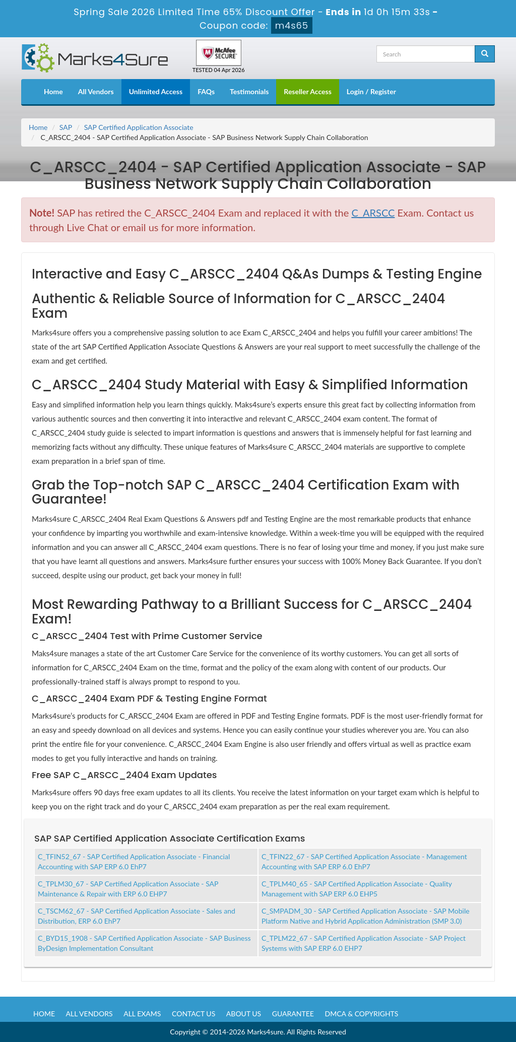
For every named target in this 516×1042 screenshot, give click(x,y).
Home (53, 91)
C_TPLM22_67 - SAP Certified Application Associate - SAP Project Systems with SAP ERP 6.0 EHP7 (364, 943)
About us (243, 1013)
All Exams (142, 1013)
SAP (65, 127)
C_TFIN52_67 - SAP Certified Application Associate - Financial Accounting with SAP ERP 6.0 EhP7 (134, 861)
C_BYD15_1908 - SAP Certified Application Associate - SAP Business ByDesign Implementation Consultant (144, 943)
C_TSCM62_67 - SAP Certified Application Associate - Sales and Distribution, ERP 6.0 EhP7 (136, 916)
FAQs (206, 91)
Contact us (193, 1013)
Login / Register (371, 91)
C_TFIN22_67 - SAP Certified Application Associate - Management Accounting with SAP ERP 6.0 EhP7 (364, 861)
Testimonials (249, 91)
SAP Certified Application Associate (139, 127)
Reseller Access (308, 91)
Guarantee (293, 1013)
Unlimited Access (155, 91)
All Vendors (96, 91)
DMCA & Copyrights (362, 1013)
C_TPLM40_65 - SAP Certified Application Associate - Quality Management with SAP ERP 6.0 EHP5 (357, 888)
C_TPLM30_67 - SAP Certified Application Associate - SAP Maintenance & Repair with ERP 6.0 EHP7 (128, 888)
